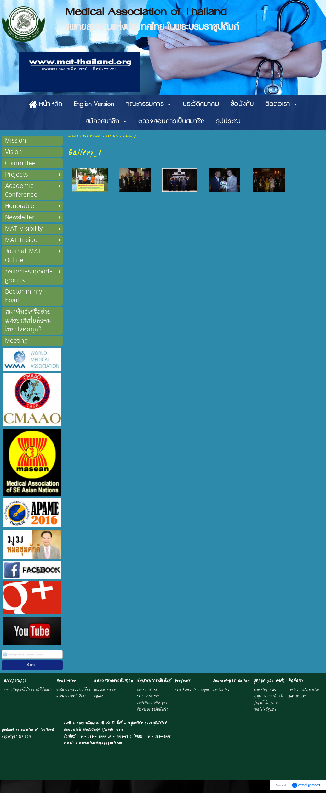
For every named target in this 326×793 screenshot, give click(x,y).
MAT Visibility (92, 136)
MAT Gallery (113, 136)
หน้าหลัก (73, 136)
